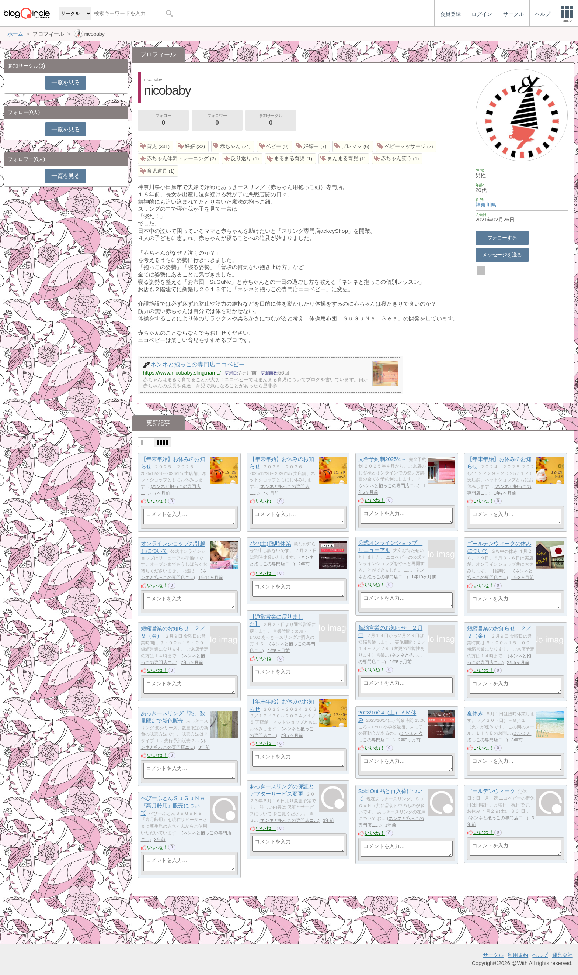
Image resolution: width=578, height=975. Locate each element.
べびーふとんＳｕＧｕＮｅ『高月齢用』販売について (173, 805)
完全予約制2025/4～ (382, 459)
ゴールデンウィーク (491, 791)
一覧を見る (65, 82)
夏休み (475, 713)
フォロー (163, 120)
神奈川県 (486, 205)
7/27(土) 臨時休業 (270, 544)
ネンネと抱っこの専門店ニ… (389, 485)
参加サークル (271, 120)
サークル (493, 955)
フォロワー (217, 120)
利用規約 (518, 955)
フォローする (502, 238)
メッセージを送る (502, 255)
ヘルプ (540, 955)
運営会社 (562, 955)
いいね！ (157, 501)
